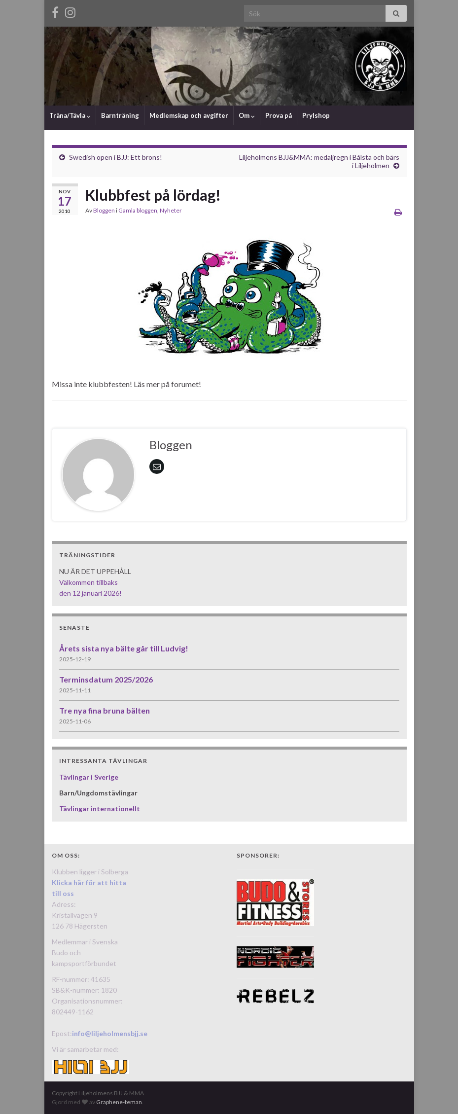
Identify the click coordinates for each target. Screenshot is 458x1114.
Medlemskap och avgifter (188, 115)
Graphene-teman (119, 1102)
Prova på (278, 115)
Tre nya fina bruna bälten (104, 710)
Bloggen (104, 210)
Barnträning (120, 115)
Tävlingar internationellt (99, 808)
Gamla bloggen (137, 210)
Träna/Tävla (70, 115)
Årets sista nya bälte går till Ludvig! (123, 648)
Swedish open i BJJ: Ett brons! (115, 157)
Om (247, 115)
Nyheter (171, 210)
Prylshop (316, 115)
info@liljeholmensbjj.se (109, 1033)
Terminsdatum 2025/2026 (106, 679)
